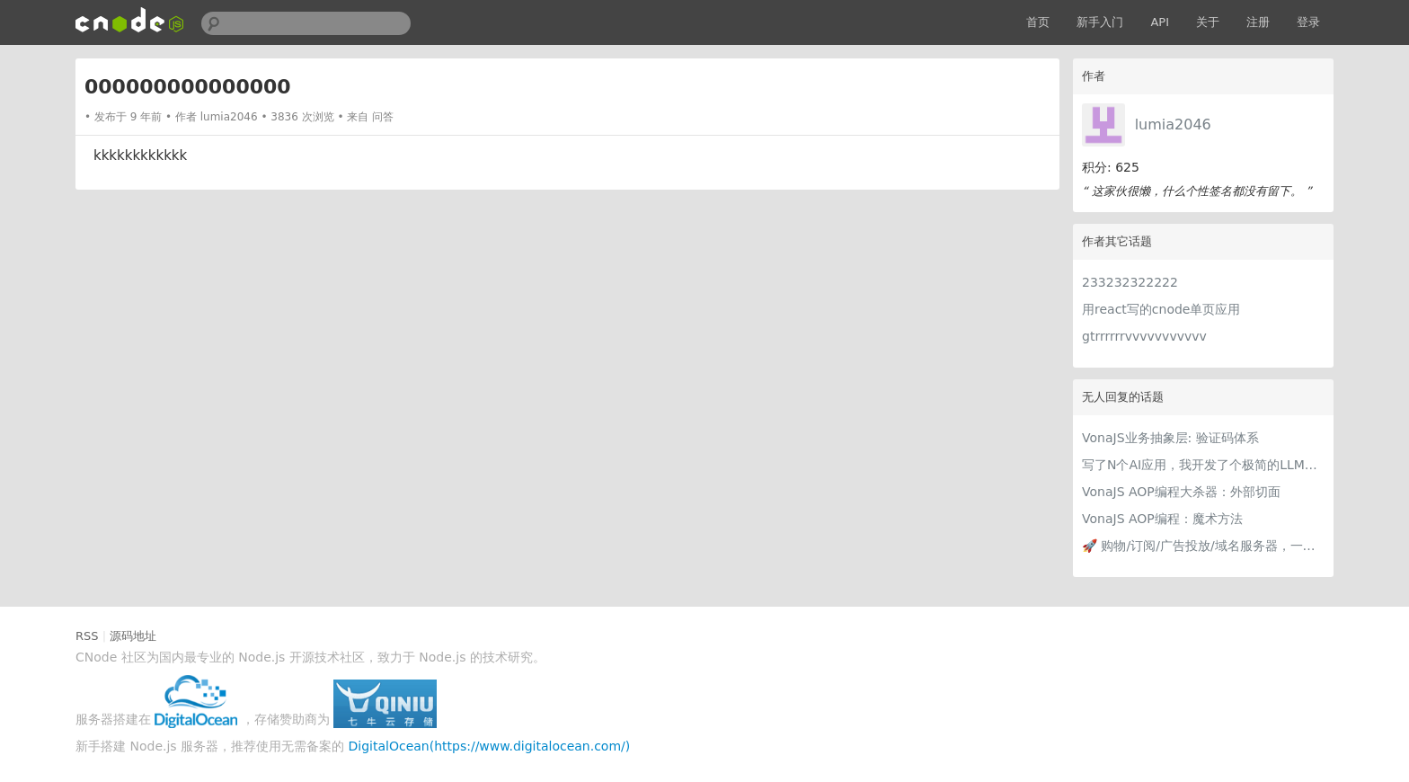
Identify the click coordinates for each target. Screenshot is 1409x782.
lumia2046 (1173, 124)
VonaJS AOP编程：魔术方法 (1162, 518)
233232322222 (1130, 282)
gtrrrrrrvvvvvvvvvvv (1144, 336)
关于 (1207, 22)
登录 (1308, 22)
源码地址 (133, 636)
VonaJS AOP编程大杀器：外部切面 (1181, 491)
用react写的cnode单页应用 (1161, 309)
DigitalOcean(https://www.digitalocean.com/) (490, 746)
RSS (87, 636)
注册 (1258, 22)
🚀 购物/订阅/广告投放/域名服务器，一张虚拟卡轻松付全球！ (1203, 545)
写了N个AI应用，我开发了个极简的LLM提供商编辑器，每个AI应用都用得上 (1203, 465)
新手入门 (1100, 22)
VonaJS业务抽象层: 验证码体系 (1170, 438)
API (1159, 22)
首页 (1038, 22)
